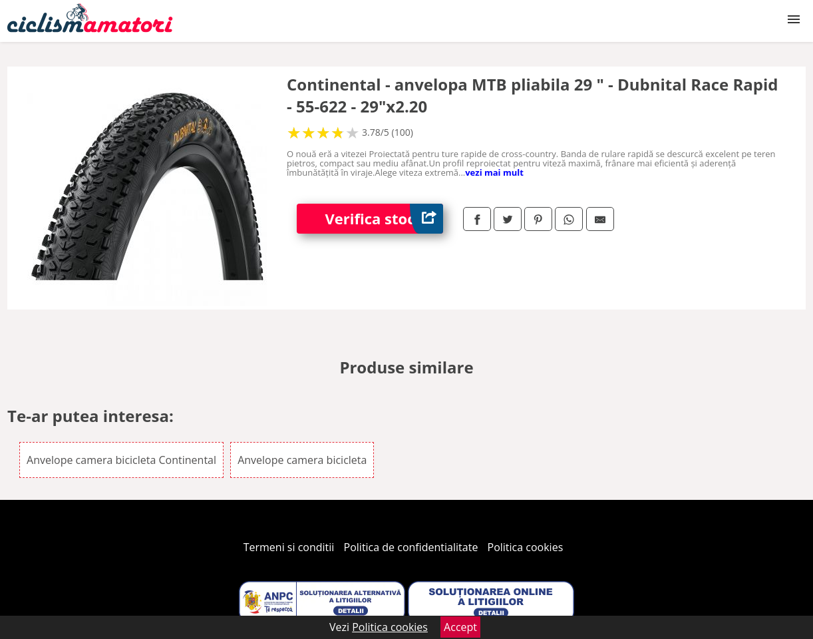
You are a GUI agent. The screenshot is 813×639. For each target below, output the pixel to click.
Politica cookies (526, 547)
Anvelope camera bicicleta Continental (121, 460)
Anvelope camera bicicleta (302, 460)
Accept (460, 627)
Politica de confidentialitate (411, 547)
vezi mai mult (494, 172)
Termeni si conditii (289, 547)
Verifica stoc (384, 219)
